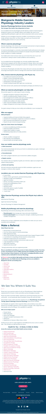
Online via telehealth (9, 189)
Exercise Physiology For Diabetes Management (13, 204)
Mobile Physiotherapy (9, 331)
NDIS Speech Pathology (10, 350)
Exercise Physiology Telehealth (11, 368)
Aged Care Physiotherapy (10, 336)
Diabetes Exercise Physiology (11, 362)
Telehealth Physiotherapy (10, 365)
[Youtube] (27, 406)
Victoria (32, 392)
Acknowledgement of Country (32, 412)
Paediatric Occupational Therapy (12, 346)
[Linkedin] (19, 406)
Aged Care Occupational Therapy (12, 347)
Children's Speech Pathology (11, 352)
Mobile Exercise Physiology (10, 357)
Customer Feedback (25, 412)
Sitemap (38, 412)
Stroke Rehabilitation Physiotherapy (13, 338)
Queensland (14, 392)
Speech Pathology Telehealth (11, 366)
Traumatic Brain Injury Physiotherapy (13, 341)
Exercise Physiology (9, 363)
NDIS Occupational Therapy (11, 344)
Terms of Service (14, 412)
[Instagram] (24, 406)
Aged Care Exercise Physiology (9, 201)
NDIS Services (7, 369)
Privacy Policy (9, 412)
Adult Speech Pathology (10, 354)
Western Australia (39, 392)
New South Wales (6, 392)
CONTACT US (23, 386)
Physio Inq (5, 257)
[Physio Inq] (12, 2)
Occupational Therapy (9, 342)
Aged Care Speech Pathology (11, 355)
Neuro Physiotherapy (9, 339)
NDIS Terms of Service (19, 412)
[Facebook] (21, 406)
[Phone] (43, 2)
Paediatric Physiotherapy (10, 334)
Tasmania (28, 392)
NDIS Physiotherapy (9, 333)
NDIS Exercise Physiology (7, 199)
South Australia (21, 392)
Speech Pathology (8, 349)
